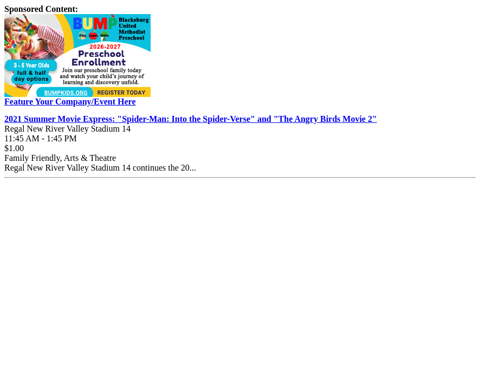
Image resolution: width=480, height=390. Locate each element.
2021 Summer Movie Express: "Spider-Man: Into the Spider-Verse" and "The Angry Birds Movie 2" (190, 118)
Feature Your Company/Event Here (70, 101)
